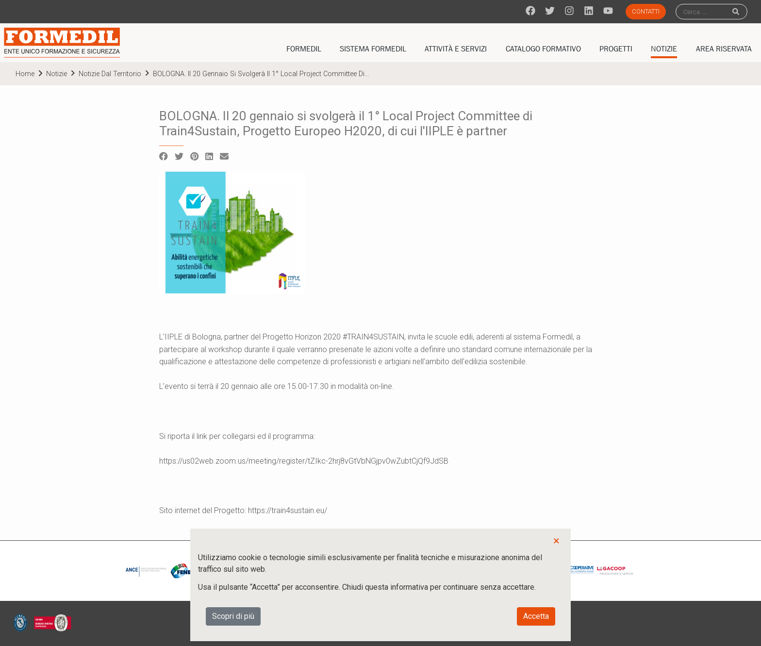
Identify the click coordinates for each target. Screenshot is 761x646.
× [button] (556, 541)
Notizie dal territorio (110, 74)
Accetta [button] (536, 616)
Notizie (56, 74)
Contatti (646, 11)
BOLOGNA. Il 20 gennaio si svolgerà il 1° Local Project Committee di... (261, 74)
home (25, 74)
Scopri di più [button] (233, 616)
